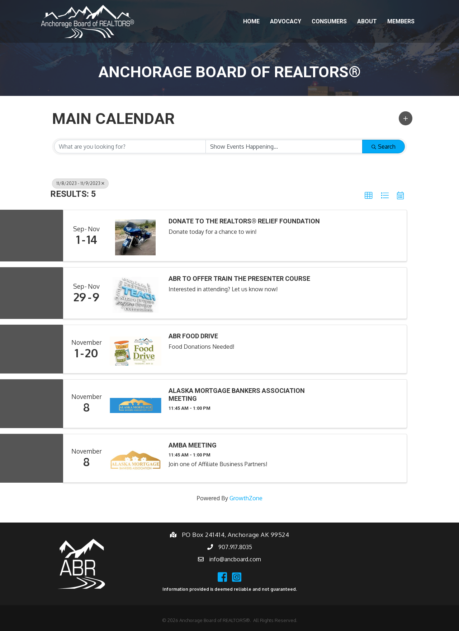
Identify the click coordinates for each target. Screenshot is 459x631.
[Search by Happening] (284, 146)
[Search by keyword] (130, 146)
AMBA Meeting (193, 445)
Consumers (329, 21)
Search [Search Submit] (384, 146)
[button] (405, 118)
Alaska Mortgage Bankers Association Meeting (237, 394)
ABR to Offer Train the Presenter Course (239, 278)
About (367, 21)
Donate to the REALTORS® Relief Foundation (244, 221)
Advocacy (285, 21)
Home (251, 21)
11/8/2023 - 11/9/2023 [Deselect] (80, 183)
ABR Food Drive (193, 336)
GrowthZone (246, 498)
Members (401, 21)
